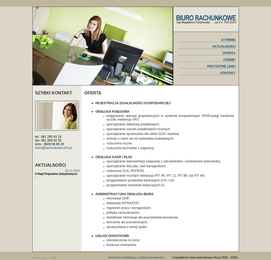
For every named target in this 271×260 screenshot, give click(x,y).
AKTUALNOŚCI (223, 46)
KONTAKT (228, 73)
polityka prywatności (151, 257)
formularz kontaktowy (122, 257)
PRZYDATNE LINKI (221, 66)
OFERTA (229, 53)
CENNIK (229, 60)
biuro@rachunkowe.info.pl (53, 148)
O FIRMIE (228, 40)
